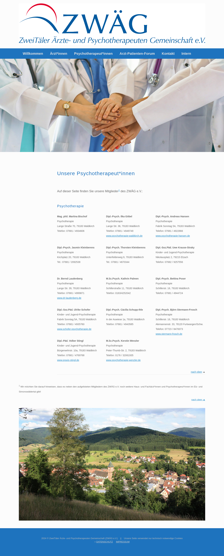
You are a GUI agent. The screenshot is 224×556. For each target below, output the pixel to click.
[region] (112, 105)
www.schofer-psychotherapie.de (74, 329)
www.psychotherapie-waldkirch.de (124, 235)
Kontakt (168, 53)
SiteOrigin (119, 549)
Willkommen (33, 53)
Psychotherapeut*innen (93, 53)
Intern (186, 53)
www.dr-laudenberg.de (69, 298)
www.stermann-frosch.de (169, 333)
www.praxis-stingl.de (68, 360)
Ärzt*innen (58, 53)
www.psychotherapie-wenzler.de (123, 360)
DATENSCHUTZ (104, 541)
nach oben (196, 371)
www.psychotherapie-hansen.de (173, 235)
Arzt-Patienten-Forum (137, 53)
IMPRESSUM (123, 541)
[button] (200, 53)
